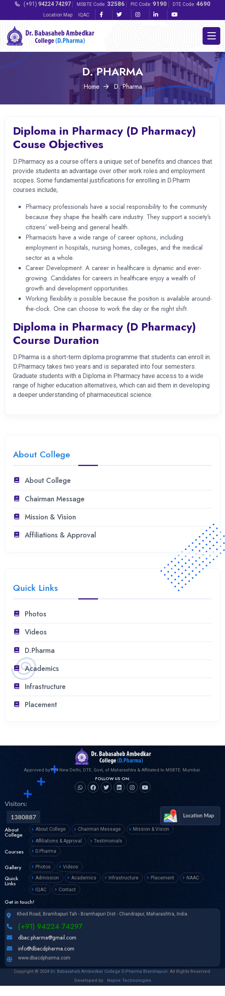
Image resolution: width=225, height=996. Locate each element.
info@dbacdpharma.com (46, 948)
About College (48, 480)
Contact (67, 889)
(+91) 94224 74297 (50, 926)
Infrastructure (45, 687)
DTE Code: (191, 4)
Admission (47, 878)
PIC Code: (149, 4)
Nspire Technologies (129, 980)
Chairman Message (55, 499)
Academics (42, 668)
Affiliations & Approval (60, 535)
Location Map (57, 15)
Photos (35, 614)
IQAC (83, 15)
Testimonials (108, 841)
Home (91, 86)
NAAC (192, 878)
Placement (41, 705)
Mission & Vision (50, 517)
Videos (36, 632)
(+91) (47, 4)
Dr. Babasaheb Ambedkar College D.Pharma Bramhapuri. (109, 971)
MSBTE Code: (101, 4)
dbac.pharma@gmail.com (47, 937)
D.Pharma (40, 650)
